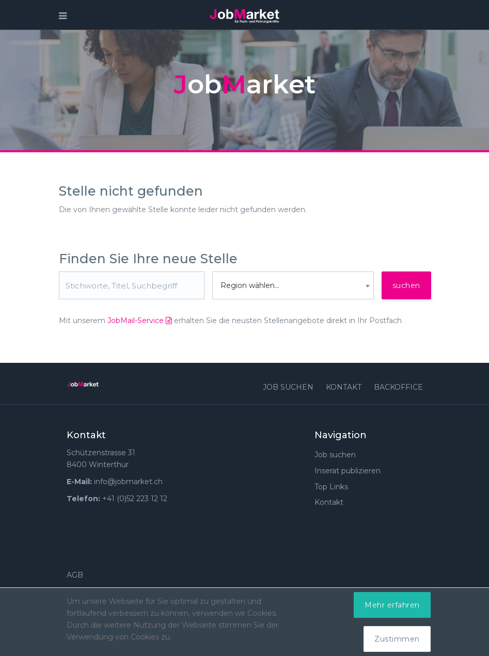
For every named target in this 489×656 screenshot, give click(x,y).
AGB (75, 575)
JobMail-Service (139, 320)
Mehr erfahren (392, 605)
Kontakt (343, 387)
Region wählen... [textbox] (249, 285)
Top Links (331, 486)
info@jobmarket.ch (128, 481)
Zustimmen (397, 639)
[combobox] (293, 285)
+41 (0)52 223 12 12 (134, 498)
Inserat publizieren (347, 470)
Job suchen (288, 387)
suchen (406, 285)
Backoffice (398, 387)
